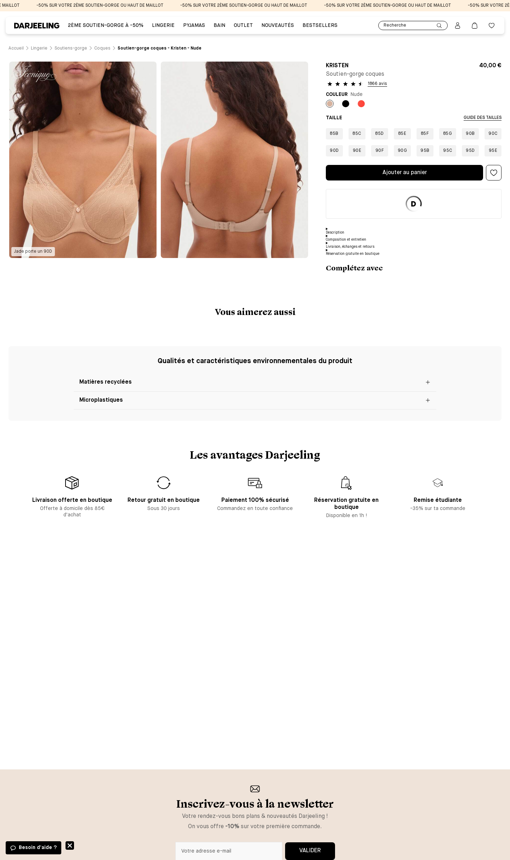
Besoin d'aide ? (38, 847)
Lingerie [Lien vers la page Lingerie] (163, 25)
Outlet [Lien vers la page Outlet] (243, 25)
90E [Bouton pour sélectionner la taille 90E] (357, 151)
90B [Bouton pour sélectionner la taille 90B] (470, 134)
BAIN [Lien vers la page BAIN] (219, 25)
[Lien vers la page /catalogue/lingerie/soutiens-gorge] (71, 48)
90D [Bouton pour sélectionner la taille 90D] (334, 151)
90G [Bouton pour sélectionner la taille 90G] (402, 151)
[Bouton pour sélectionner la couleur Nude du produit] (330, 104)
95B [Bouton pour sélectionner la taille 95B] (425, 151)
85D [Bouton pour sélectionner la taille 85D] (379, 134)
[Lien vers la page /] (16, 48)
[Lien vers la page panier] (474, 25)
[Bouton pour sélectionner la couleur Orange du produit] (361, 103)
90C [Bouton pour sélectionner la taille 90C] (493, 134)
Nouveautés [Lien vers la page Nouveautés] (277, 25)
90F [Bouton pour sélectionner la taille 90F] (379, 151)
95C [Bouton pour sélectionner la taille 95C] (447, 151)
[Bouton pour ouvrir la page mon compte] (457, 25)
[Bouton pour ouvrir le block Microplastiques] (255, 401)
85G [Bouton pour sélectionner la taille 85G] (447, 134)
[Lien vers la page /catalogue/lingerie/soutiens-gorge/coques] (102, 48)
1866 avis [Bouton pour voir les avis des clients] (377, 84)
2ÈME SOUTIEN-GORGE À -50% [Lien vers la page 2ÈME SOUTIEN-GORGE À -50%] (105, 25)
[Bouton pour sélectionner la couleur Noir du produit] (345, 103)
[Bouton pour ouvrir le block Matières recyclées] (255, 383)
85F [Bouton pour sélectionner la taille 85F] (425, 134)
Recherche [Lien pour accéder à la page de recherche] (413, 26)
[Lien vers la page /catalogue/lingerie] (39, 48)
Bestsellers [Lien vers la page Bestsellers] (320, 25)
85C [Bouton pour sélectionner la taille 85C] (357, 134)
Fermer (70, 845)
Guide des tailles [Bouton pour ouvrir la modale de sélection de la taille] (483, 118)
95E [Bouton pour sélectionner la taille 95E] (493, 151)
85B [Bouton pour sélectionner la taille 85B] (334, 134)
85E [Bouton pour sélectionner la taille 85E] (402, 134)
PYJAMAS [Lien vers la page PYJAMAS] (194, 25)
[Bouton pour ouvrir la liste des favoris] (491, 25)
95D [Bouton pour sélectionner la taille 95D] (470, 151)
